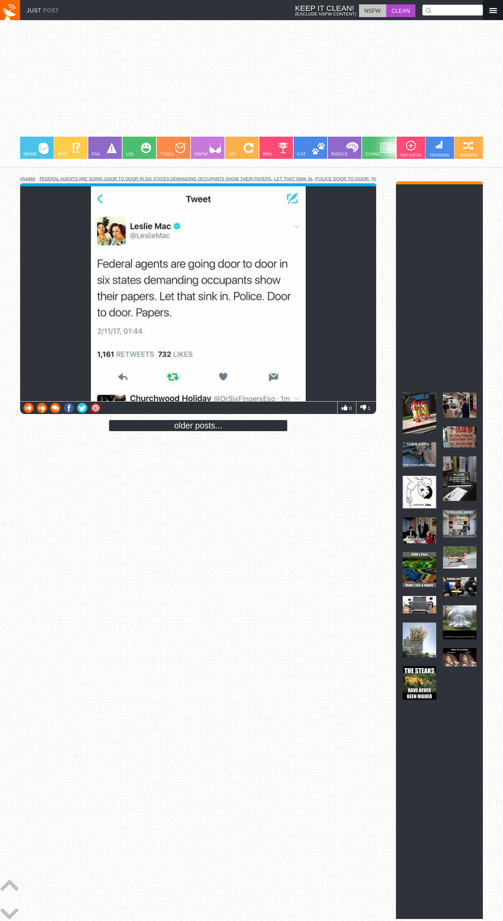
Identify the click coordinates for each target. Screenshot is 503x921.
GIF (241, 149)
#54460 (27, 178)
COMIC (378, 149)
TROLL (172, 149)
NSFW (207, 149)
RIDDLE (344, 149)
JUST (43, 10)
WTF (68, 149)
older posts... (198, 425)
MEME (36, 149)
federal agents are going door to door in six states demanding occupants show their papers (155, 178)
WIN (275, 149)
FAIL (104, 149)
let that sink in (293, 178)
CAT (311, 149)
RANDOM (468, 149)
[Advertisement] (221, 82)
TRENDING (440, 148)
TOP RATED (410, 149)
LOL (138, 149)
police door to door (342, 178)
